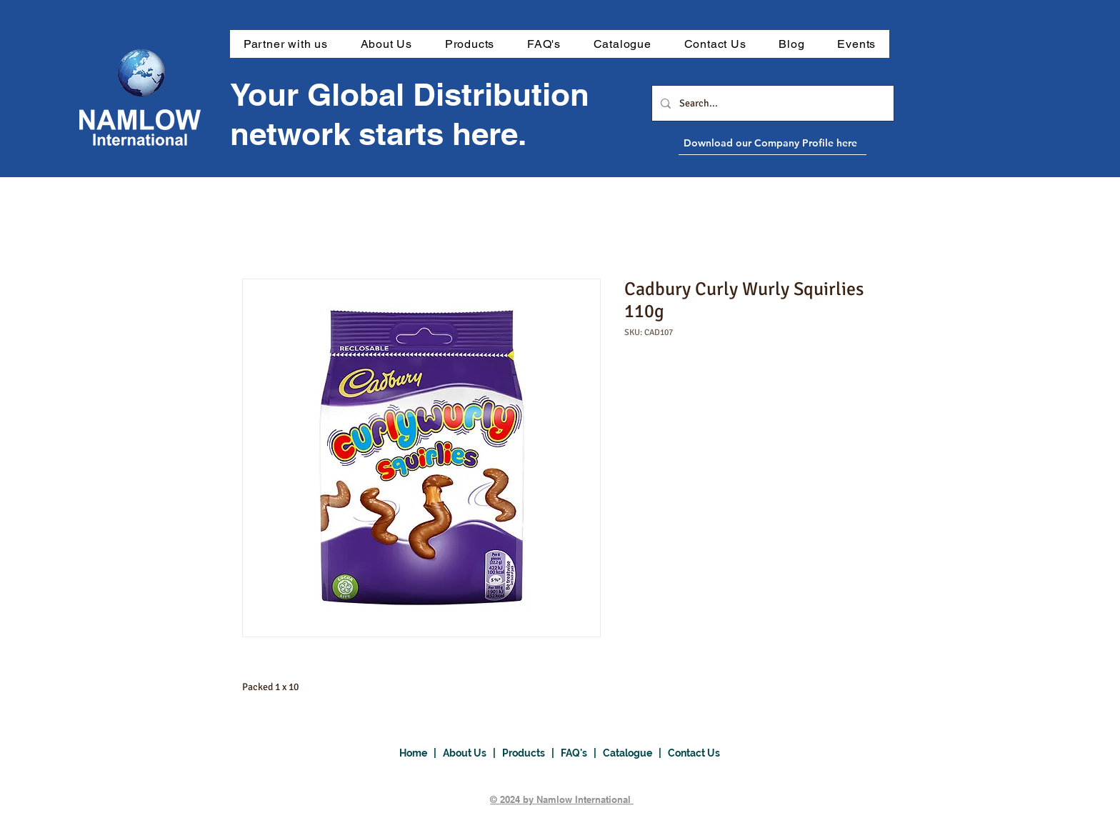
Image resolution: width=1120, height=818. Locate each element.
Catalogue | (635, 753)
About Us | (472, 753)
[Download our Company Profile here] (805, 143)
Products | (531, 753)
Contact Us (694, 753)
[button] (469, 44)
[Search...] (771, 103)
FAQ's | (582, 753)
